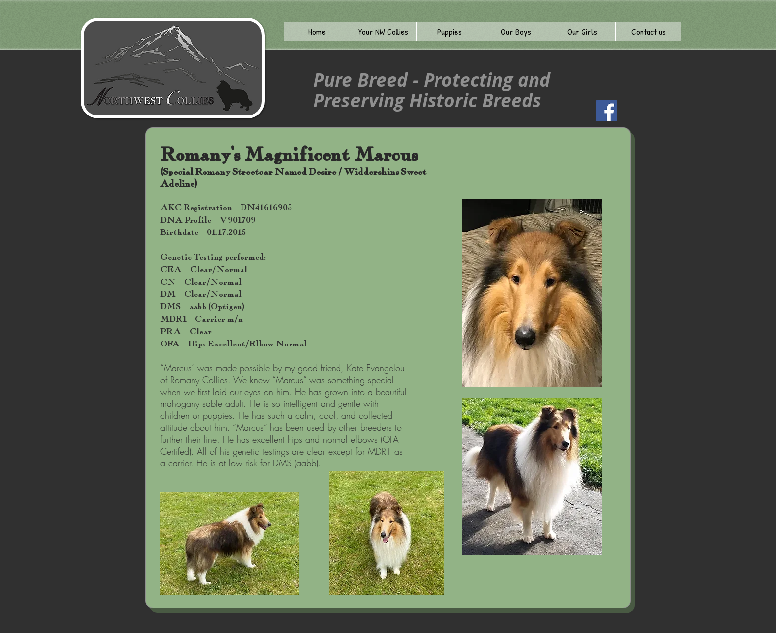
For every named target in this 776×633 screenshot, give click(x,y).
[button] (383, 31)
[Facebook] (606, 110)
